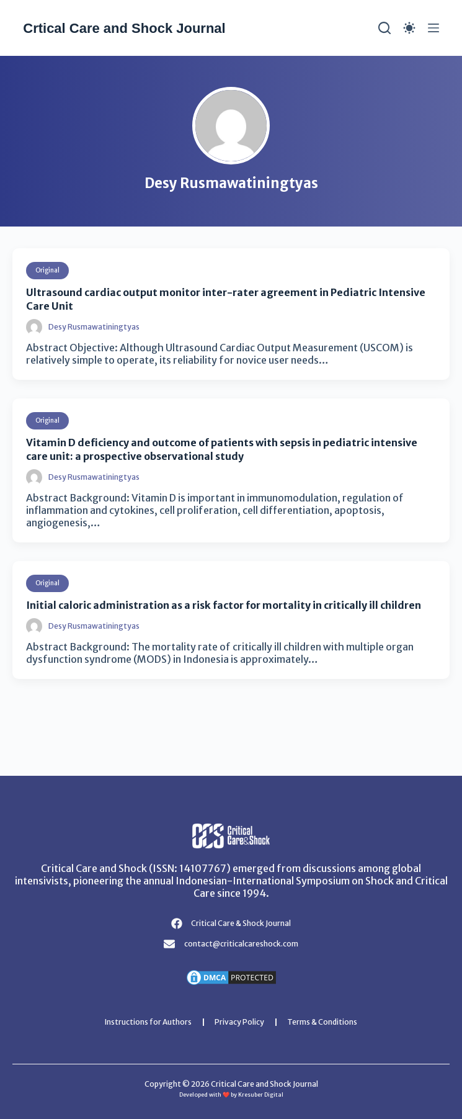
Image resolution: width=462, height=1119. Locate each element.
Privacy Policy (239, 1022)
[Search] (384, 28)
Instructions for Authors (148, 1022)
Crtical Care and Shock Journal (124, 28)
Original (47, 270)
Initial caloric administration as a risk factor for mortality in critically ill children (223, 605)
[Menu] (433, 28)
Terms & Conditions (322, 1022)
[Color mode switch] (409, 28)
